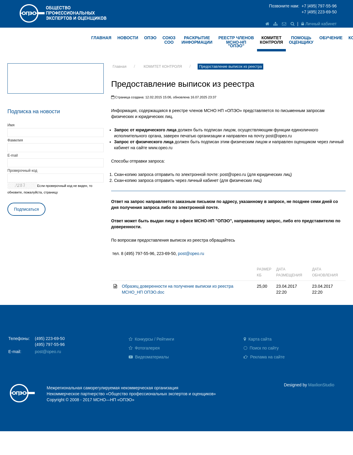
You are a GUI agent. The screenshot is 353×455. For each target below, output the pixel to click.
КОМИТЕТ (271, 40)
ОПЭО (150, 37)
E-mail (12, 155)
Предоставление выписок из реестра (230, 66)
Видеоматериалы (149, 357)
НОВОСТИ (127, 37)
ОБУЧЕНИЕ (331, 37)
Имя (11, 125)
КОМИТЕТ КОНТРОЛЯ (163, 66)
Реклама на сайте (264, 357)
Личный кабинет (319, 23)
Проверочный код (22, 171)
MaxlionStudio (321, 384)
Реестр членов (236, 41)
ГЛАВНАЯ (101, 37)
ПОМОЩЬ (301, 40)
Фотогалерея (144, 348)
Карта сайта (258, 339)
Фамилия (15, 140)
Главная (120, 66)
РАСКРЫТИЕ (197, 40)
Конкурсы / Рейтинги (151, 339)
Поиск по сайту (261, 348)
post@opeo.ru (191, 253)
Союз (169, 40)
